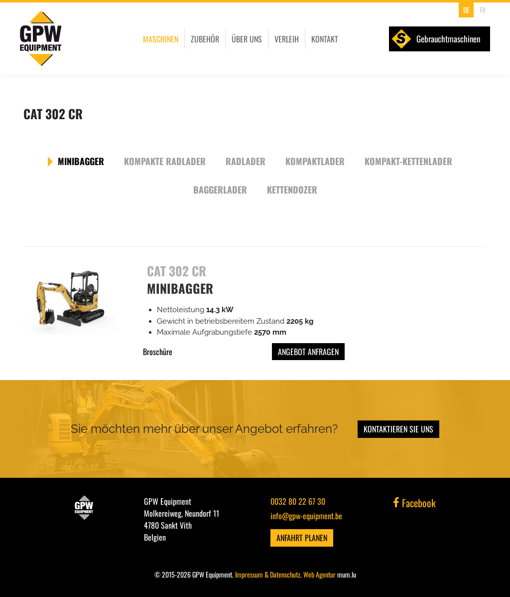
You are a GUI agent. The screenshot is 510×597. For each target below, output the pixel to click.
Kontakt (324, 39)
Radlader (245, 161)
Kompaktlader (315, 161)
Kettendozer (292, 189)
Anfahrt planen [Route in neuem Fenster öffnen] (301, 538)
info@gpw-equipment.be (306, 516)
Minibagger (81, 161)
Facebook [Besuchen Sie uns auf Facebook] (414, 502)
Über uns (247, 39)
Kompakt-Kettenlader (408, 161)
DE (466, 9)
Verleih (286, 39)
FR (483, 9)
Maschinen (160, 39)
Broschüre (157, 352)
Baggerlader (220, 189)
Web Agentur (319, 574)
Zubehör (205, 39)
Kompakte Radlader (165, 161)
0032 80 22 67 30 (297, 501)
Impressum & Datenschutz (267, 574)
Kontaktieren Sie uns (398, 429)
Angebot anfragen (308, 352)
